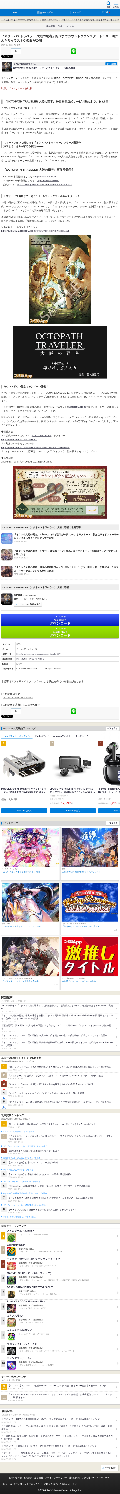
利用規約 (28, 1477)
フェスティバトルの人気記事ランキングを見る (21, 1181)
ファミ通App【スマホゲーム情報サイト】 (20, 20)
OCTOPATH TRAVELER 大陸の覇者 (18, 697)
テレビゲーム (82, 736)
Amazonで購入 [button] (24, 810)
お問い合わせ (15, 1477)
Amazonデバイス (61, 736)
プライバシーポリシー (56, 1477)
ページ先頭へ (111, 1468)
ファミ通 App (11, 5)
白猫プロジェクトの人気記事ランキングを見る (21, 1158)
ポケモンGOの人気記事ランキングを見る (19, 1217)
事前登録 (50, 26)
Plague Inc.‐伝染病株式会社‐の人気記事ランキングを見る (25, 1193)
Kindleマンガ (41, 736)
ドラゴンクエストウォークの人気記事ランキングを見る (25, 1146)
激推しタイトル (66, 26)
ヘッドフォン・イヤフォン (17, 736)
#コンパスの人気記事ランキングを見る (18, 1131)
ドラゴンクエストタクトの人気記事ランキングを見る (24, 1205)
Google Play (60, 632)
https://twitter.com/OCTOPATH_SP (19, 439)
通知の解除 (74, 1477)
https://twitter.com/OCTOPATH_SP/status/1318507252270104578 (35, 231)
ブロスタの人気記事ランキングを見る (18, 1170)
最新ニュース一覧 (50, 20)
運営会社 (38, 1477)
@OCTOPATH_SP (77, 407)
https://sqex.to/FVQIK (46, 176)
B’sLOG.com (103, 1477)
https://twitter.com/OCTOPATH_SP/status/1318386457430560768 (35, 447)
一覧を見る (112, 728)
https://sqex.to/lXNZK (48, 180)
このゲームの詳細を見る (29, 604)
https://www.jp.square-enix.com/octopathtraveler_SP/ (44, 184)
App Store (60, 620)
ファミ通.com (88, 1477)
